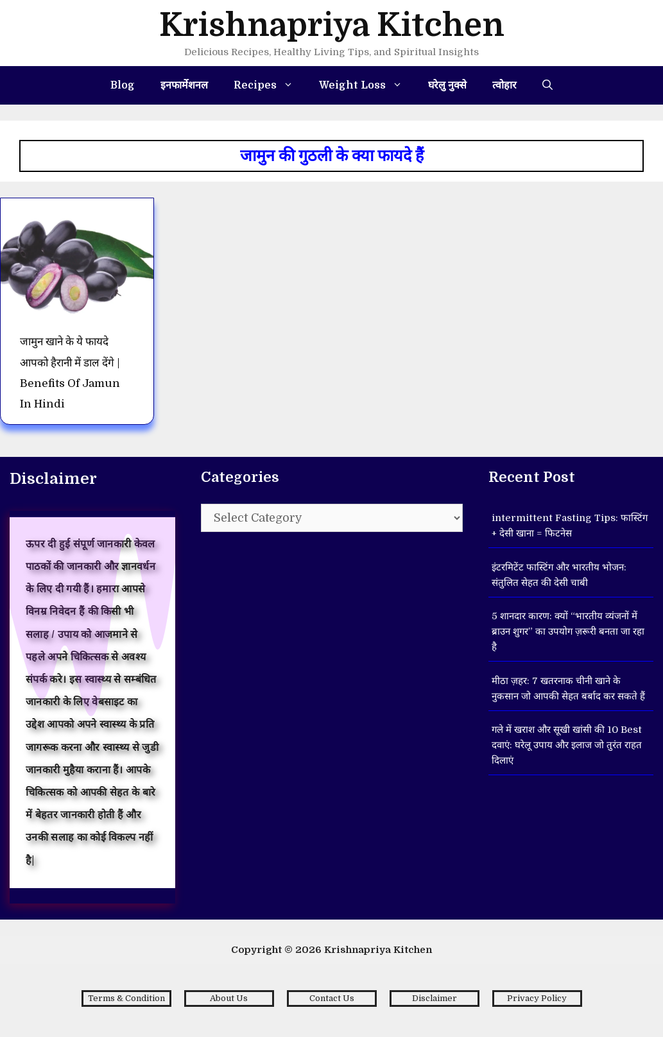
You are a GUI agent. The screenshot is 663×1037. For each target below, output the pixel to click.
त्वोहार (504, 85)
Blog (122, 85)
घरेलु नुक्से (447, 85)
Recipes (270, 85)
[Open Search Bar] (547, 85)
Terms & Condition (126, 998)
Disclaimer (434, 998)
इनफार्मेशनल (184, 85)
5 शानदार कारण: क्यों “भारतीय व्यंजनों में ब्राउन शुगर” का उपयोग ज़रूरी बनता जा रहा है (568, 631)
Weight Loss (367, 85)
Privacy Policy (537, 998)
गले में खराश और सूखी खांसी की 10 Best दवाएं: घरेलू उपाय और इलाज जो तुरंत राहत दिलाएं (567, 745)
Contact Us (331, 998)
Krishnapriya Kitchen (331, 25)
